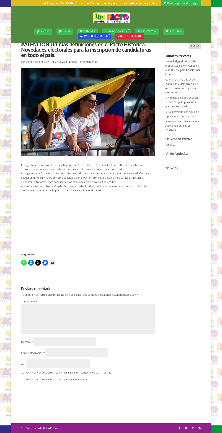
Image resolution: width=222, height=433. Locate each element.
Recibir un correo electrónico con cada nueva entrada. (56, 379)
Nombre (27, 342)
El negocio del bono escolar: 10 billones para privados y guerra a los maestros (181, 102)
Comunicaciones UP (37, 61)
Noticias (72, 61)
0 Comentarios (88, 61)
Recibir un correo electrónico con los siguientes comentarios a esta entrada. (69, 372)
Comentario (29, 301)
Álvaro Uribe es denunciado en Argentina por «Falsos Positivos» (182, 126)
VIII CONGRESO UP (130, 36)
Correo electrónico (33, 353)
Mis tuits (170, 144)
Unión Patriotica (176, 154)
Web (23, 364)
